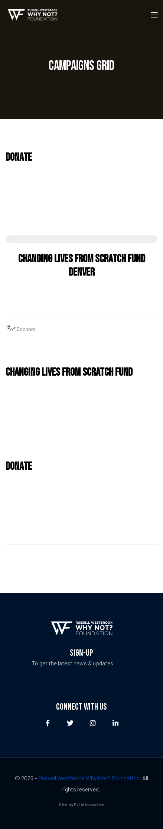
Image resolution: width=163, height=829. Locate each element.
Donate (19, 157)
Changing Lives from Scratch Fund (69, 372)
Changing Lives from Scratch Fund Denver (81, 265)
